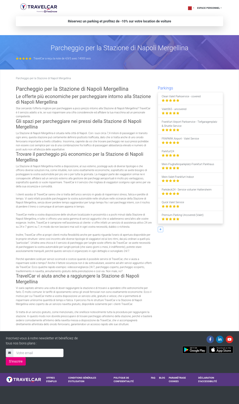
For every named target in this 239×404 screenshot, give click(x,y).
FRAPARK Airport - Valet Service (180, 140)
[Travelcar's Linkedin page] (220, 339)
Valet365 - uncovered (174, 111)
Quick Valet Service (173, 204)
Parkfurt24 (170, 153)
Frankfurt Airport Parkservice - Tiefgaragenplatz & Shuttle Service (189, 125)
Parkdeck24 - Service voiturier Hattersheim (187, 191)
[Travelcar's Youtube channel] (229, 339)
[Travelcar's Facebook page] (210, 339)
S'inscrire (16, 361)
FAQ (153, 377)
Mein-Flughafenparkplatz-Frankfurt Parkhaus (188, 166)
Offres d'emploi (51, 379)
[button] (160, 229)
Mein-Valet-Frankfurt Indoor (178, 179)
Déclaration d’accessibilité (207, 379)
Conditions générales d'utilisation (82, 379)
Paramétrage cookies (177, 379)
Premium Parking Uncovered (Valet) (183, 217)
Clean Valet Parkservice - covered (181, 98)
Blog (162, 377)
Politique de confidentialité (124, 379)
